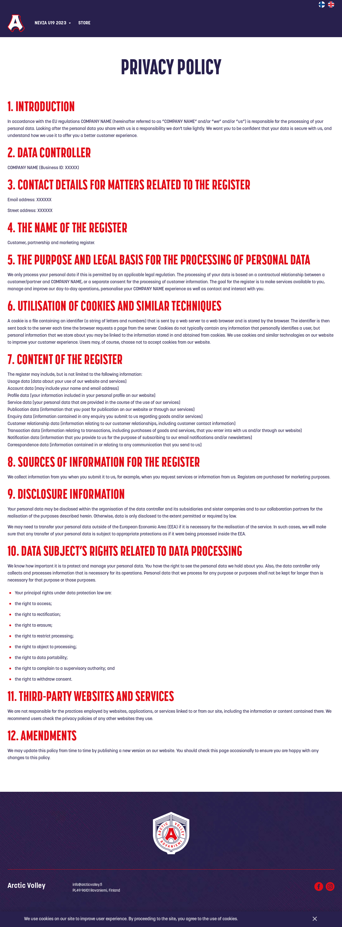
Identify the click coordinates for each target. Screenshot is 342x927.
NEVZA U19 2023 (50, 23)
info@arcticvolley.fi (87, 885)
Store (84, 23)
